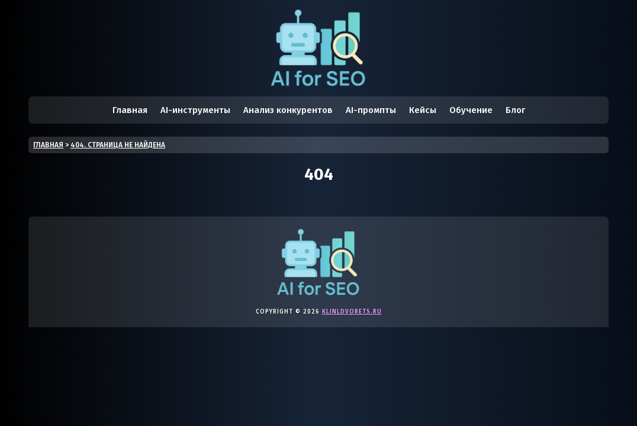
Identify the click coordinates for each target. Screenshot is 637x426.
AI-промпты (371, 110)
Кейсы (422, 110)
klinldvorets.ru (352, 311)
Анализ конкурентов (288, 110)
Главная (129, 110)
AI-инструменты (195, 110)
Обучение (471, 110)
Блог (515, 110)
